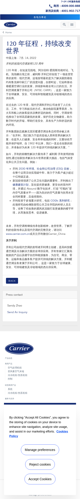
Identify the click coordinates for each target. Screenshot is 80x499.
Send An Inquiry (17, 312)
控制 (10, 378)
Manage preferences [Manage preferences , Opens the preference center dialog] (40, 450)
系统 (10, 389)
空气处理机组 (15, 367)
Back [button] (12, 280)
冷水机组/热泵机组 (17, 375)
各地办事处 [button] (40, 17)
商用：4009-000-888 (66, 5)
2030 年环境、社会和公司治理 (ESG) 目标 (44, 168)
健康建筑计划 (20, 184)
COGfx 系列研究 (60, 200)
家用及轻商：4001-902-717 (63, 10)
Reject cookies (40, 464)
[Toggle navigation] (64, 25)
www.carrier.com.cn (18, 233)
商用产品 (8, 363)
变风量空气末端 (16, 371)
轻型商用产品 (10, 385)
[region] (40, 449)
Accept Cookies (40, 479)
